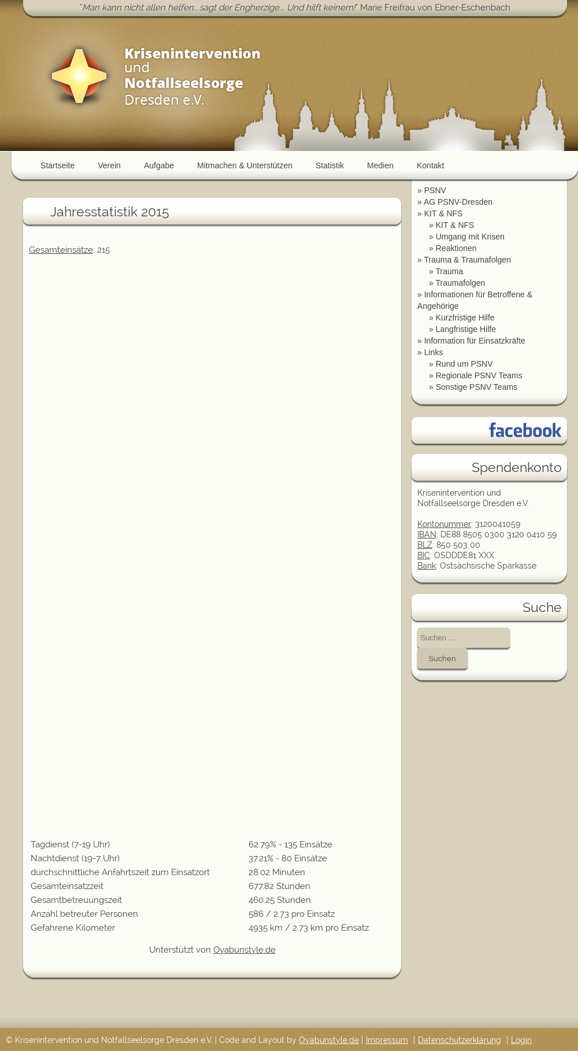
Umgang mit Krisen (470, 236)
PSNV (435, 190)
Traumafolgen (460, 282)
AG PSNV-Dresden (458, 201)
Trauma (449, 271)
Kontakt (430, 165)
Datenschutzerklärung (459, 1040)
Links (433, 352)
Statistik (330, 165)
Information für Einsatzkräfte (474, 340)
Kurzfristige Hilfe (465, 317)
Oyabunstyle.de (244, 950)
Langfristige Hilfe (466, 329)
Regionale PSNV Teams (479, 375)
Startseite (57, 165)
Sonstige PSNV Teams (476, 387)
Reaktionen (456, 248)
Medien (380, 165)
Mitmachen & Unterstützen (244, 165)
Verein (109, 165)
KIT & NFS (443, 213)
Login (521, 1040)
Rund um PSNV (464, 363)
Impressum (387, 1040)
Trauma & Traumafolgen (467, 259)
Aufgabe (159, 165)
